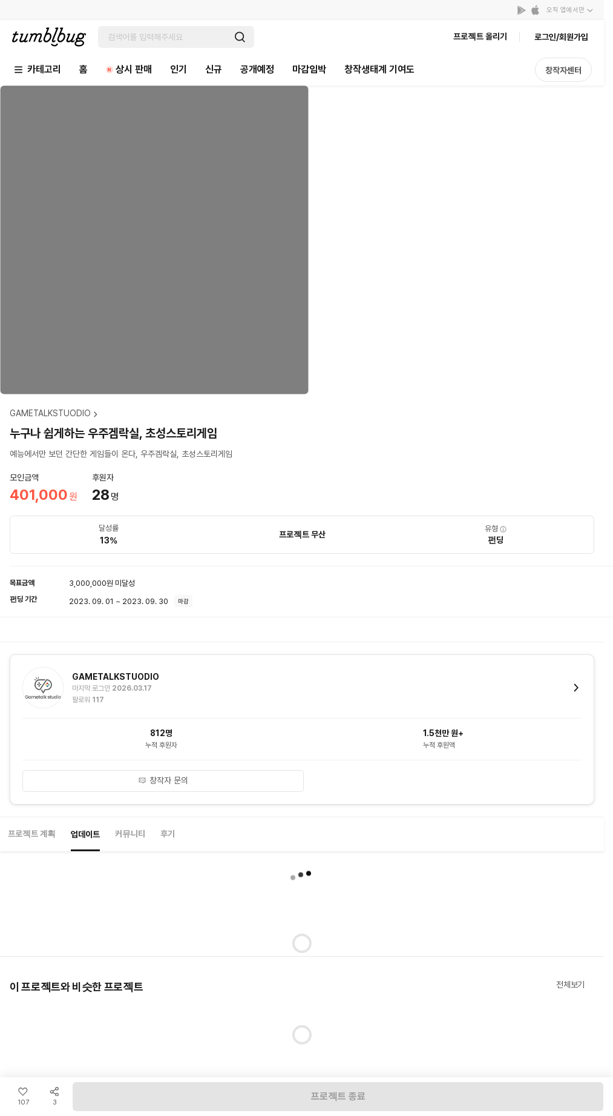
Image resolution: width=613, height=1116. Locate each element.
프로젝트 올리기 (480, 36)
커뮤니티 (130, 834)
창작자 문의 (163, 780)
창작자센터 (563, 70)
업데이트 (85, 834)
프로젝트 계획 (32, 834)
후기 (167, 834)
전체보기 (570, 984)
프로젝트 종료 (338, 1096)
